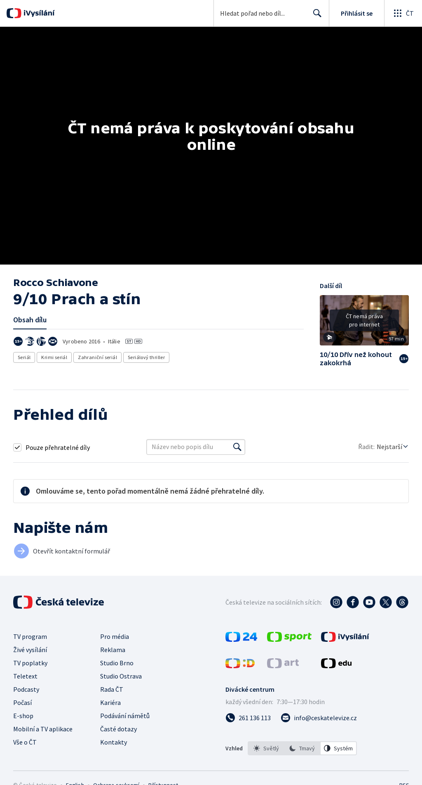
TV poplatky (30, 663)
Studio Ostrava (121, 676)
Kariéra (110, 702)
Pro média (114, 636)
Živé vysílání (30, 649)
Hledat (315, 16)
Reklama (112, 649)
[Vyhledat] (237, 447)
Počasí (22, 702)
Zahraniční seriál (97, 357)
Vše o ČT (25, 742)
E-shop (23, 716)
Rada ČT (111, 689)
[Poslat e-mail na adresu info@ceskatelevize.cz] (319, 718)
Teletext (25, 676)
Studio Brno (117, 663)
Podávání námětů (125, 716)
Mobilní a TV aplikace (43, 729)
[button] (364, 323)
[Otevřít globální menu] (403, 13)
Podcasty (26, 689)
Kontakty (113, 742)
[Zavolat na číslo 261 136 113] (248, 718)
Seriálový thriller (146, 357)
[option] (266, 748)
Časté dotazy (118, 729)
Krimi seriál (54, 357)
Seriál (24, 357)
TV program (30, 636)
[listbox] (302, 748)
